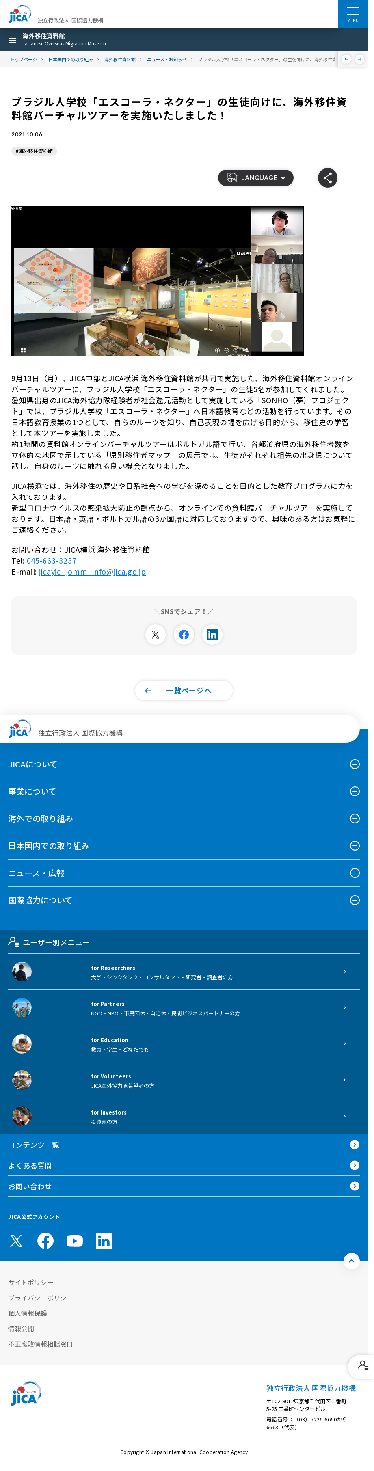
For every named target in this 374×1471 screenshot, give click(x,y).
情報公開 (21, 1328)
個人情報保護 (27, 1313)
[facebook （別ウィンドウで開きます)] (45, 1241)
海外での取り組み (40, 818)
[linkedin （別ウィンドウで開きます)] (104, 1241)
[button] (256, 178)
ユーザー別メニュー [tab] (49, 942)
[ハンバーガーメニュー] (353, 10)
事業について (32, 791)
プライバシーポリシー (40, 1298)
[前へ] (346, 59)
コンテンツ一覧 (33, 1144)
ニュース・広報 (36, 873)
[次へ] (360, 59)
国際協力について (40, 900)
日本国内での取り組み (48, 845)
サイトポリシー (31, 1282)
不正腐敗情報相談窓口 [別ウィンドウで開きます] (40, 1344)
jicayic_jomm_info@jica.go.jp (92, 571)
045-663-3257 (52, 560)
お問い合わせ (30, 1186)
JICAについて (33, 764)
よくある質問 (30, 1165)
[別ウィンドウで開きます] (155, 634)
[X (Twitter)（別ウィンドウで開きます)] (16, 1240)
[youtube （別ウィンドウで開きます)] (75, 1240)
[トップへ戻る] (352, 1261)
